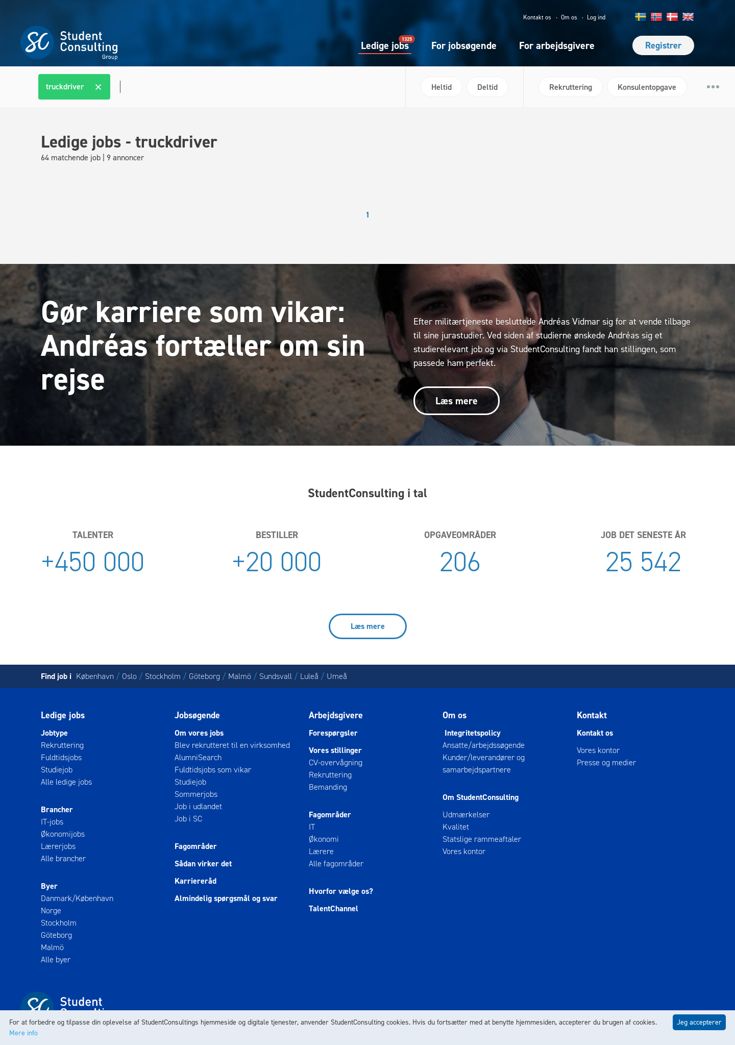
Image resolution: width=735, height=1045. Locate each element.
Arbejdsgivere (336, 715)
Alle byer (55, 959)
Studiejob (56, 769)
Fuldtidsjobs (61, 757)
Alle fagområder (336, 863)
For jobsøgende (464, 45)
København (95, 676)
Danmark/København (77, 898)
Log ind (596, 17)
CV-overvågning (335, 762)
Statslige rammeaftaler (482, 839)
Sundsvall (275, 676)
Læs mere (456, 400)
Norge (51, 910)
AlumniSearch (198, 757)
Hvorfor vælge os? (341, 891)
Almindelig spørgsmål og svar (226, 898)
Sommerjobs (196, 794)
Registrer (663, 45)
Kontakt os (537, 17)
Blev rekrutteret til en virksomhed (232, 745)
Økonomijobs (63, 834)
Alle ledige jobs (66, 781)
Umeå (337, 676)
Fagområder (196, 846)
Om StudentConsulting (481, 797)
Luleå (309, 676)
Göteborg (204, 676)
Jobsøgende (197, 715)
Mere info (23, 1033)
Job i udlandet (198, 806)
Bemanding (328, 787)
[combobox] (218, 86)
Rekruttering (62, 745)
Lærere (321, 851)
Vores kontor (464, 851)
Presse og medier (606, 762)
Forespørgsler (333, 732)
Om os (569, 17)
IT (312, 826)
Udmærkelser (466, 814)
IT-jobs (52, 821)
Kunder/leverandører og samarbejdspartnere (484, 763)
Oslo (129, 676)
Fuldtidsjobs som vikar (213, 769)
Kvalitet (456, 826)
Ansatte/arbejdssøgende (484, 745)
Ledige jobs (385, 45)
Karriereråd (195, 881)
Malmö (239, 676)
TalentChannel (333, 908)
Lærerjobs (58, 846)
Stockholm (163, 676)
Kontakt (592, 715)
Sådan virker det (203, 863)
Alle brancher (63, 858)
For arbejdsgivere (557, 45)
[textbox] (118, 87)
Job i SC (188, 818)
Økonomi (324, 839)
